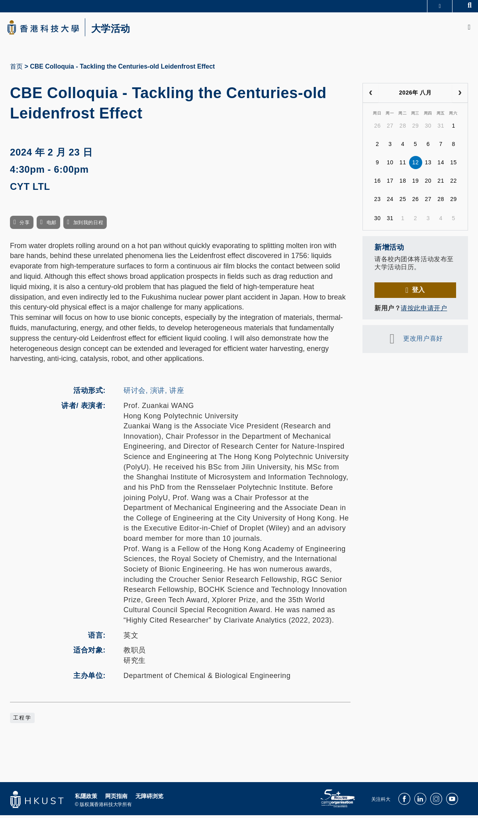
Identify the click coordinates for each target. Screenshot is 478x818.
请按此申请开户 (424, 310)
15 (453, 165)
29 (415, 129)
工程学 (22, 720)
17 (390, 184)
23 (377, 202)
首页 (16, 69)
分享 (24, 225)
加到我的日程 (88, 225)
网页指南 (116, 799)
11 (403, 165)
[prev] (370, 95)
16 (377, 184)
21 (440, 184)
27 (390, 129)
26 (377, 129)
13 (428, 165)
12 (415, 165)
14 (440, 165)
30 (428, 129)
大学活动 (119, 30)
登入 (418, 292)
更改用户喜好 (423, 341)
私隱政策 (86, 799)
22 (453, 184)
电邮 (52, 225)
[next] (460, 95)
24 (390, 202)
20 (428, 184)
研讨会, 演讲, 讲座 (153, 393)
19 (415, 184)
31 (440, 129)
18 (403, 184)
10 (390, 165)
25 (403, 202)
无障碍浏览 (149, 799)
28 (403, 129)
